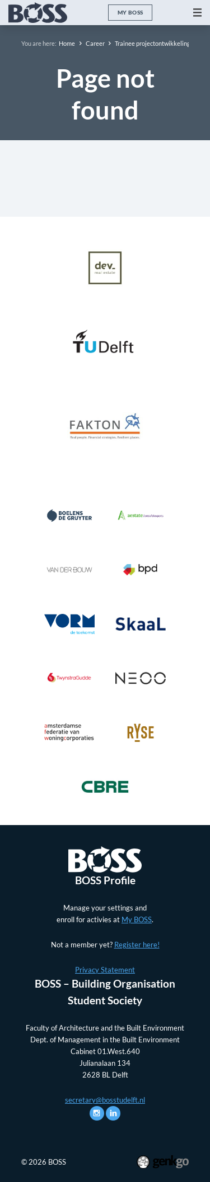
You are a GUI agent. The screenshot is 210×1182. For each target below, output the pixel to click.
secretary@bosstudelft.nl (105, 1099)
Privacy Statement (105, 969)
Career (95, 43)
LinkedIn (113, 1113)
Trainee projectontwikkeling (152, 43)
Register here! (137, 944)
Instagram (97, 1113)
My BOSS (130, 12)
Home (67, 43)
